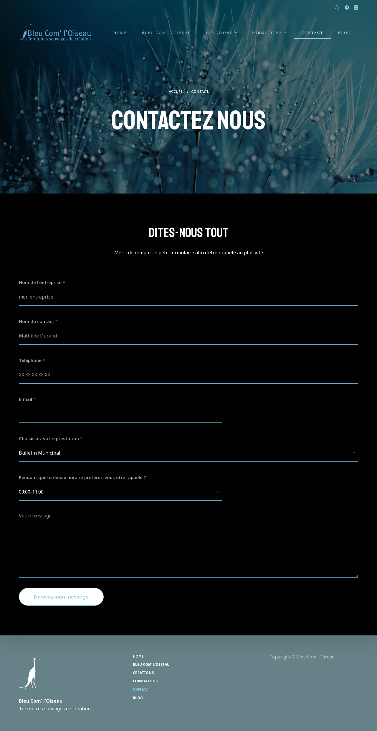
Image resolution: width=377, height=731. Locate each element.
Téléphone (32, 360)
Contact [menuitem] (312, 32)
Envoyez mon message (61, 597)
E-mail (27, 399)
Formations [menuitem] (270, 32)
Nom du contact (38, 321)
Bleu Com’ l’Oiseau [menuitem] (166, 32)
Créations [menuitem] (222, 32)
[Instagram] (356, 7)
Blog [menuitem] (344, 32)
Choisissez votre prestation (50, 438)
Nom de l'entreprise (42, 282)
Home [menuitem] (120, 32)
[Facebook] (347, 7)
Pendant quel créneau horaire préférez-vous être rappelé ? (82, 477)
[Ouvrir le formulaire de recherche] (337, 7)
